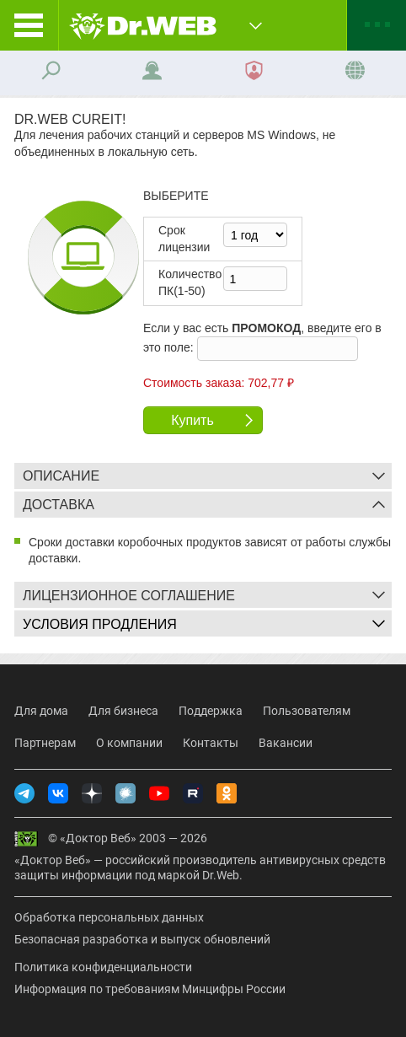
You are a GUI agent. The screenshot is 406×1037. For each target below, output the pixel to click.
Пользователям (306, 711)
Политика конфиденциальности (103, 967)
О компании (129, 743)
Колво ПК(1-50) (190, 282)
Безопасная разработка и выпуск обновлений (142, 939)
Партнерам (45, 743)
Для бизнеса (123, 711)
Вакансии (286, 743)
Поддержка (211, 711)
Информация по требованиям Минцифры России (150, 989)
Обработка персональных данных (109, 917)
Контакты (210, 743)
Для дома (41, 711)
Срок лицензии (184, 238)
